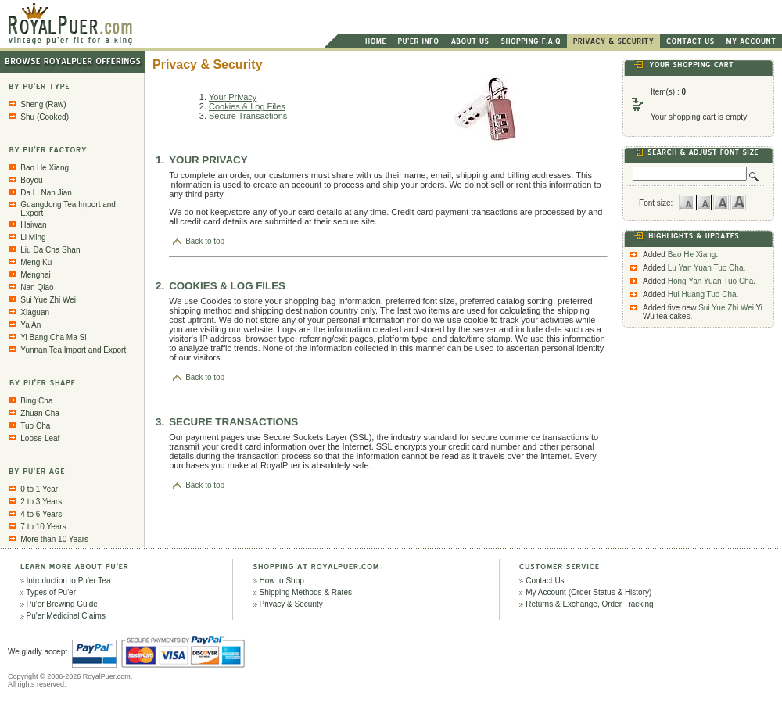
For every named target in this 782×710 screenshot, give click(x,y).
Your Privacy (232, 97)
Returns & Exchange (561, 604)
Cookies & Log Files (247, 106)
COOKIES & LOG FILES (227, 286)
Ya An (30, 325)
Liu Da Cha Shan (50, 250)
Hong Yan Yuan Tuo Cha (711, 281)
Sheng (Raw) (43, 104)
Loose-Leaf (39, 438)
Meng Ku (36, 262)
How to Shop (282, 580)
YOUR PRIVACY (208, 160)
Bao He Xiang (44, 167)
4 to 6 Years (41, 514)
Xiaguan (34, 312)
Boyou (31, 180)
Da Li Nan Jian (46, 192)
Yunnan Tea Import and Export (73, 350)
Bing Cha (36, 400)
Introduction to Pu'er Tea (69, 580)
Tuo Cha (35, 425)
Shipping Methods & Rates (306, 592)
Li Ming (32, 237)
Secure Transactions (248, 115)
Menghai (35, 275)
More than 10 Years (54, 539)
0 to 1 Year (39, 489)
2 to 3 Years (41, 501)
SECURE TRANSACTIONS (233, 422)
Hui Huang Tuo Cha (702, 294)
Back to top (198, 241)
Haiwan (33, 225)
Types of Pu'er (51, 592)
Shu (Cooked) (44, 117)
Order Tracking (627, 604)
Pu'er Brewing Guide (62, 604)
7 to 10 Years (43, 526)
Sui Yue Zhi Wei (48, 300)
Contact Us (545, 580)
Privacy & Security (291, 604)
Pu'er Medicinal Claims (66, 615)
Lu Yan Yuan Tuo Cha (706, 268)
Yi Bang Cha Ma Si (53, 337)
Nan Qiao (36, 287)
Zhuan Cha (39, 413)
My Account (546, 592)
